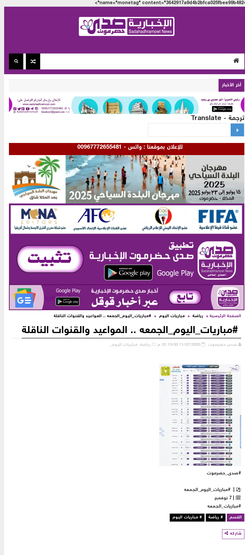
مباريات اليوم (168, 316)
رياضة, (141, 345)
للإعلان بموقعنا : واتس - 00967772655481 (124, 147)
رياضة (193, 316)
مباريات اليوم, (119, 345)
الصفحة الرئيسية (221, 316)
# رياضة (211, 518)
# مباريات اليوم (183, 518)
